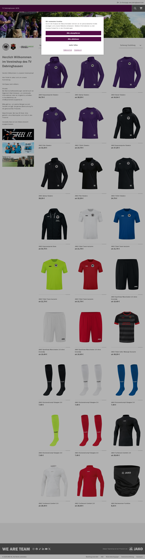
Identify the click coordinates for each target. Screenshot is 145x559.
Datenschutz (67, 50)
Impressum (78, 50)
